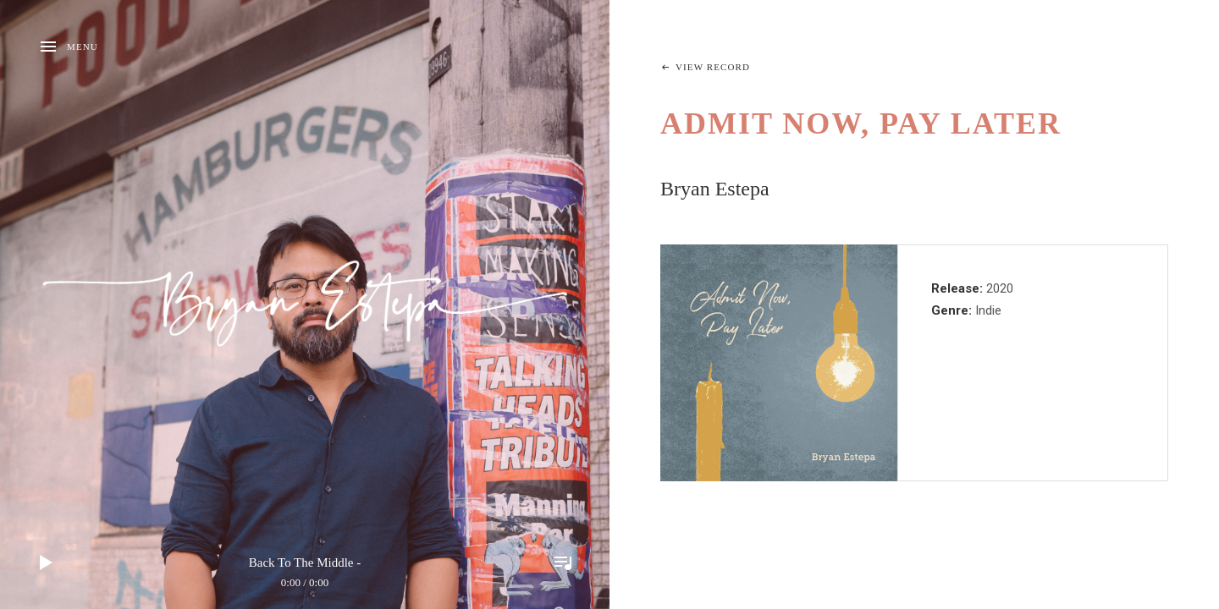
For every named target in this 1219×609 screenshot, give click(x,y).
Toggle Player (563, 562)
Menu (82, 46)
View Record (713, 67)
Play (46, 562)
